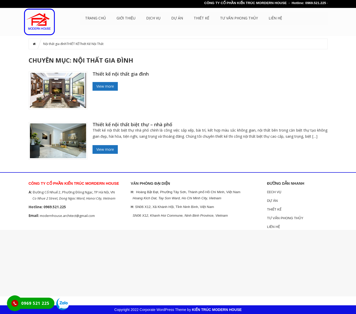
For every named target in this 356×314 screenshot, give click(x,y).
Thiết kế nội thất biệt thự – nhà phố (132, 124)
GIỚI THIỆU (126, 18)
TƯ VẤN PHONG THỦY (239, 18)
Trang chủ (95, 18)
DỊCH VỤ (153, 18)
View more (105, 86)
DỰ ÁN (177, 18)
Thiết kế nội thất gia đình (121, 74)
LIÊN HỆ (275, 18)
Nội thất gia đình (54, 44)
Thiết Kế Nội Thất (91, 44)
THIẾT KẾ (201, 18)
